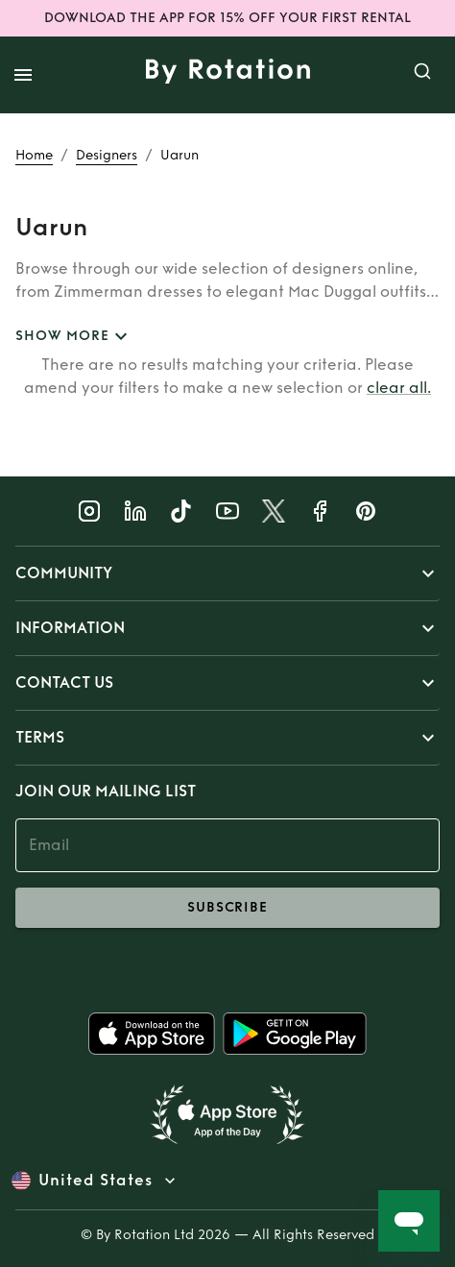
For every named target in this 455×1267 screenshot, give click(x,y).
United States (95, 1180)
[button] (227, 573)
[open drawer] (23, 75)
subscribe (227, 908)
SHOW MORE (74, 336)
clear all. (399, 387)
